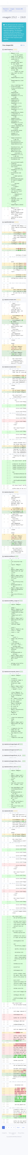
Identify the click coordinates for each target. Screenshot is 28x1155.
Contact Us (4, 1148)
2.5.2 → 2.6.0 (8, 11)
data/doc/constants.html (10, 369)
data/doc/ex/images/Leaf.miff (11, 757)
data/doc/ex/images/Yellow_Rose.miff (13, 768)
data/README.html (9, 222)
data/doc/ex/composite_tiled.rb (11, 678)
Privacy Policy (21, 1148)
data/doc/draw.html (9, 497)
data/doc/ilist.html (8, 818)
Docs (13, 1149)
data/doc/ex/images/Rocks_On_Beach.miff (14, 762)
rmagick (12, 9)
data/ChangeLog (8, 49)
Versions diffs (19, 9)
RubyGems (6, 9)
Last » (23, 1143)
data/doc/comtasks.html (10, 301)
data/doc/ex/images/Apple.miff (11, 751)
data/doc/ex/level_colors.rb (11, 773)
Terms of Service (12, 1148)
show (23, 45)
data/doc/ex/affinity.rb (9, 562)
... (15, 1142)
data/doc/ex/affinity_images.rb (11, 606)
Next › (18, 1143)
